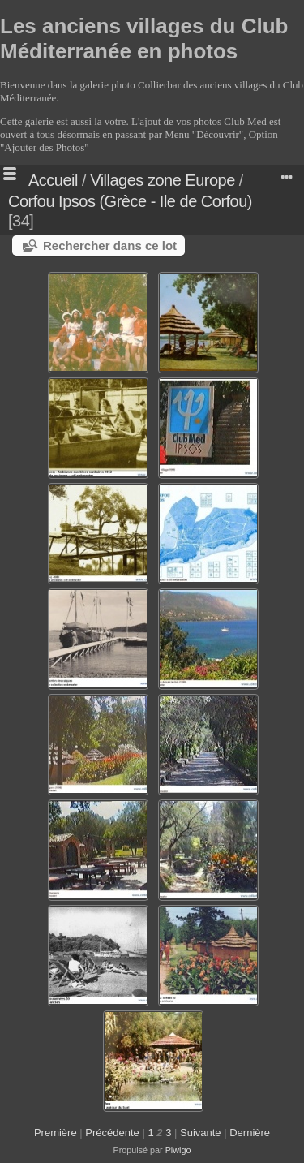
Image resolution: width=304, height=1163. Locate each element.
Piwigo (178, 1150)
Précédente (112, 1132)
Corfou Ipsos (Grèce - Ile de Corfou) (130, 201)
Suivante (200, 1132)
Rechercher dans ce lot (110, 245)
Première (55, 1132)
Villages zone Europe (162, 180)
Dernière (249, 1132)
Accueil (53, 180)
